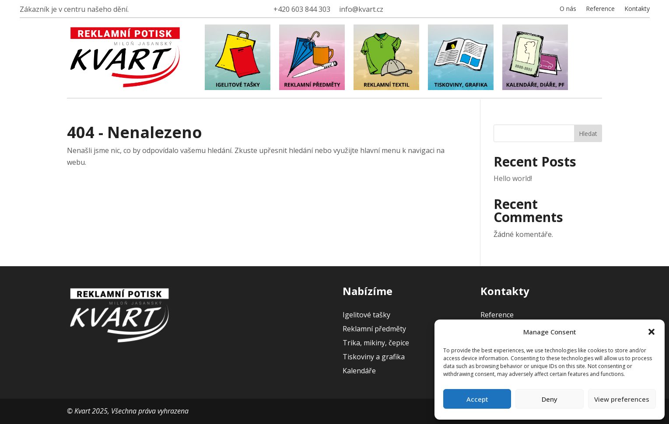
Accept (477, 399)
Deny (549, 399)
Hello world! (513, 178)
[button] (651, 331)
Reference (600, 9)
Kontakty (637, 9)
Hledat (588, 133)
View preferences (621, 399)
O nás (568, 9)
